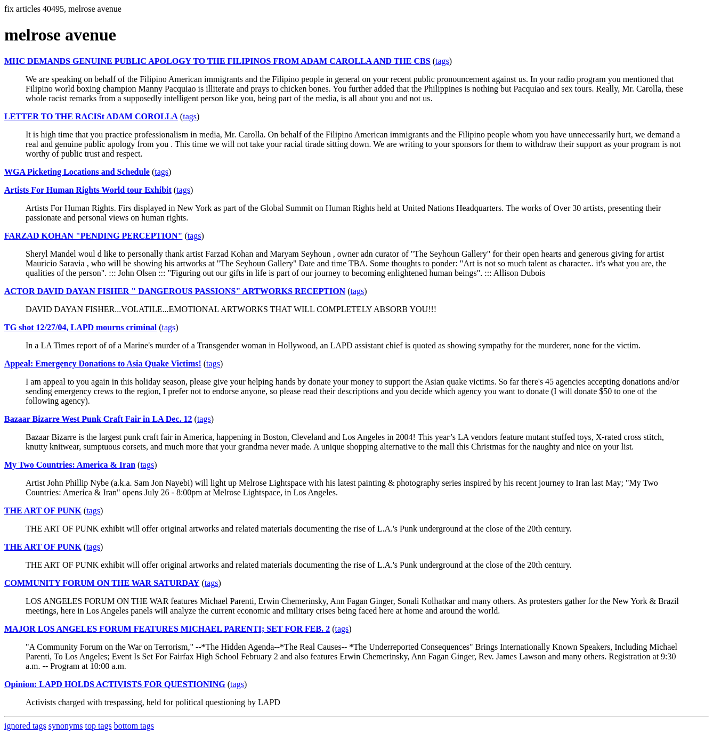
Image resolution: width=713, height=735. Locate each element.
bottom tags (134, 725)
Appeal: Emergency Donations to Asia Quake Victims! (102, 363)
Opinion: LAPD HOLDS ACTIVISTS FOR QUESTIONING (114, 684)
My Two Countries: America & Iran (69, 464)
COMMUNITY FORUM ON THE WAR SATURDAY (101, 582)
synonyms (65, 725)
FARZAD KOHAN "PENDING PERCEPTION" (93, 235)
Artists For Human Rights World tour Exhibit (88, 189)
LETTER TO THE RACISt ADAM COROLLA (91, 116)
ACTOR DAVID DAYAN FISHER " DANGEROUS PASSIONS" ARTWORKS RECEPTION (174, 291)
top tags (98, 725)
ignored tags (25, 725)
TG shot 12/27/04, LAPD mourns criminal (80, 327)
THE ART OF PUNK (43, 510)
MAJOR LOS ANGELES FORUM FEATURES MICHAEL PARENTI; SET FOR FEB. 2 (167, 628)
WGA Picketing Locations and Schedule (77, 171)
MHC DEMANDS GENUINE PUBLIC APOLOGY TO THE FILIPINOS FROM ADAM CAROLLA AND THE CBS (217, 61)
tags (442, 61)
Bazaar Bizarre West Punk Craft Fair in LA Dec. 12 (98, 418)
